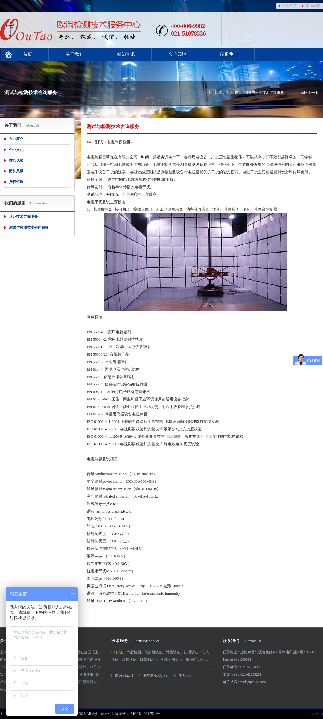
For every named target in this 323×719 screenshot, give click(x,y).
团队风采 (16, 171)
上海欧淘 (215, 93)
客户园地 (177, 54)
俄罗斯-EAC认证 (156, 675)
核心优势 (16, 160)
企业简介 (16, 139)
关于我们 (74, 54)
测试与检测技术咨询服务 (264, 93)
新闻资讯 (126, 54)
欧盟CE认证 (124, 675)
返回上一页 (310, 93)
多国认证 (185, 675)
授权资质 (16, 182)
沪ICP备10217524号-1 (146, 714)
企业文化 (16, 150)
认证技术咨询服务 (23, 217)
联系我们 (229, 54)
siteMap (317, 714)
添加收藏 (313, 6)
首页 (27, 54)
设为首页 (289, 6)
